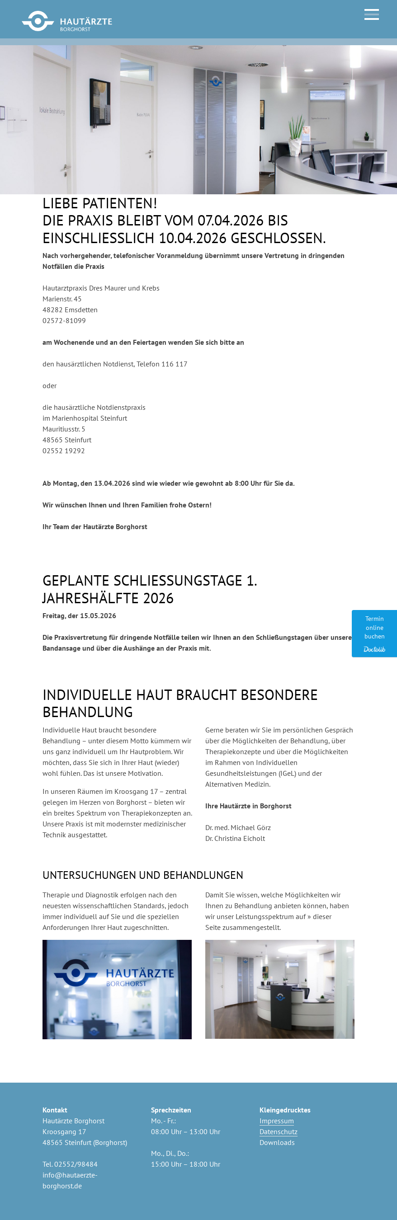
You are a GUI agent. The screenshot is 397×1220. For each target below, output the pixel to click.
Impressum (277, 1120)
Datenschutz (279, 1131)
